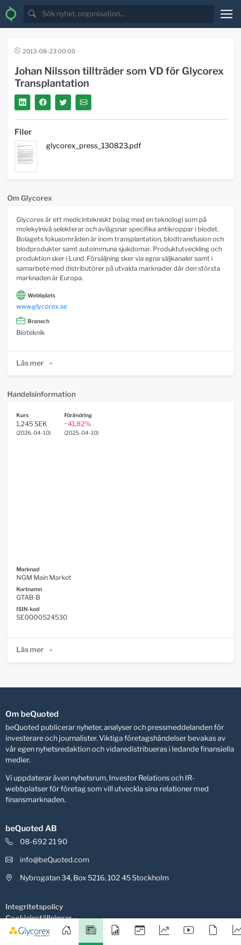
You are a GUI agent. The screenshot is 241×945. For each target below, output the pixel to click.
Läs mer (35, 363)
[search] (127, 14)
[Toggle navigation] (226, 14)
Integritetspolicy (34, 907)
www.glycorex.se (41, 306)
